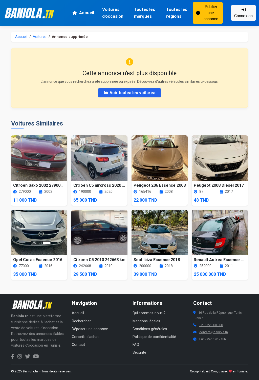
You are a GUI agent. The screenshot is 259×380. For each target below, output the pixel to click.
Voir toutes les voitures (129, 92)
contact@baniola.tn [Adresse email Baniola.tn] (213, 332)
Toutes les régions (176, 13)
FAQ (136, 345)
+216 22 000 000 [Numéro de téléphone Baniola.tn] (211, 325)
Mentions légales (146, 321)
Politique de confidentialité (154, 337)
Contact (78, 345)
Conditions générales (150, 329)
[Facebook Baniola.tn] (12, 356)
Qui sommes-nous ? (149, 313)
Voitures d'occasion (112, 13)
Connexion (243, 13)
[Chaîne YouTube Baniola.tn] (36, 356)
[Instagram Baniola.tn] (19, 356)
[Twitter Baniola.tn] (27, 356)
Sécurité (139, 352)
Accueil (83, 12)
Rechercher (81, 321)
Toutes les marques (144, 13)
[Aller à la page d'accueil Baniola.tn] (34, 304)
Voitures (40, 37)
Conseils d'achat (85, 337)
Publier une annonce (207, 12)
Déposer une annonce (90, 329)
